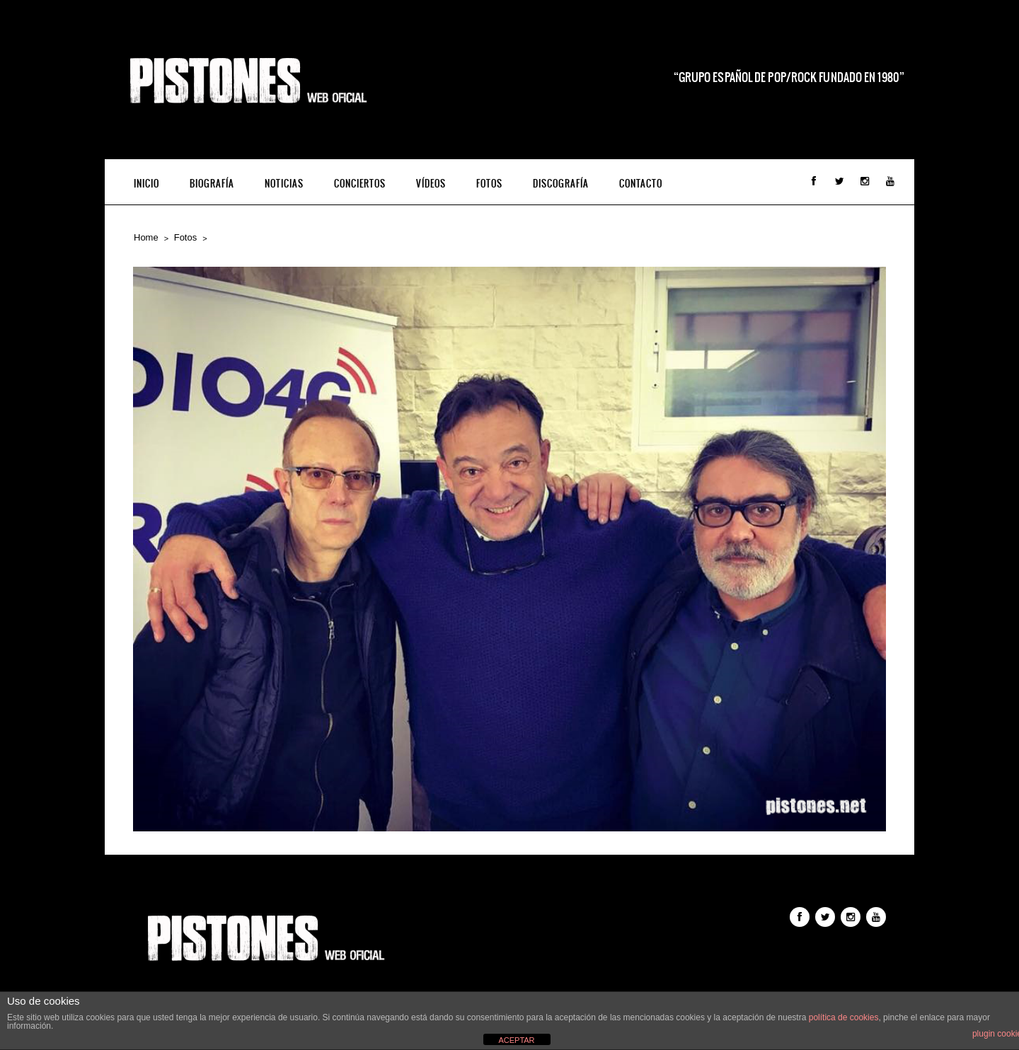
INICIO (146, 183)
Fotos (489, 183)
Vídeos (431, 183)
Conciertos (360, 183)
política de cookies (844, 1017)
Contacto (640, 183)
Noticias (284, 183)
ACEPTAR (516, 1040)
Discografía (561, 183)
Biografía (212, 183)
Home (146, 237)
